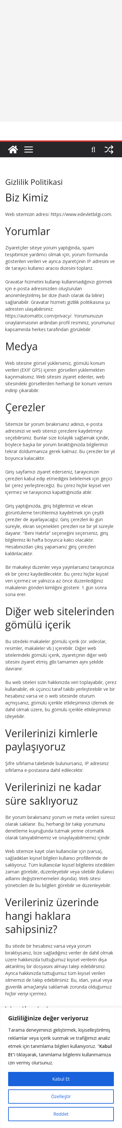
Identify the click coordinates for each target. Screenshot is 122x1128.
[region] (61, 1067)
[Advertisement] (61, 61)
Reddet (60, 1114)
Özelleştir (61, 1096)
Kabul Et (61, 1079)
